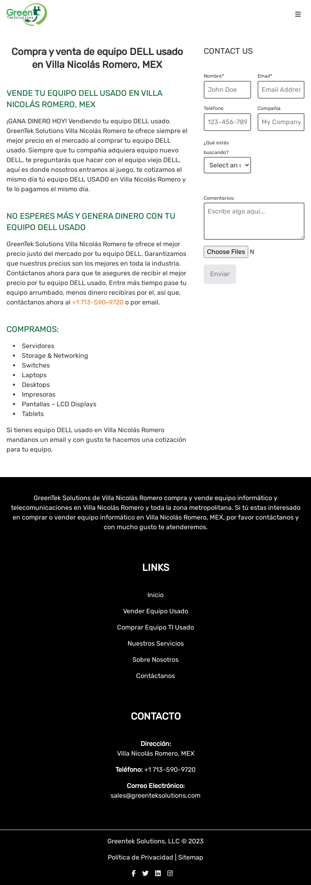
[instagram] (170, 873)
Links (155, 567)
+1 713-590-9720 (98, 302)
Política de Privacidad (141, 857)
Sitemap (190, 857)
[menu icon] (298, 14)
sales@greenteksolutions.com (155, 795)
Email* (265, 76)
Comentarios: (219, 198)
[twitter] (145, 873)
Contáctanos (155, 676)
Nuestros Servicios (156, 643)
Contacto (156, 716)
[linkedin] (158, 873)
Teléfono (214, 108)
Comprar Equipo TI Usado (155, 627)
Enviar (220, 274)
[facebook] (134, 873)
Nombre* (214, 76)
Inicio (155, 595)
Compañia (269, 108)
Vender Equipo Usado (155, 611)
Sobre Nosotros (155, 659)
